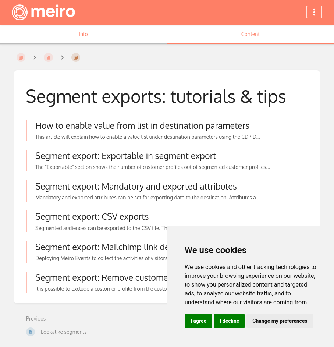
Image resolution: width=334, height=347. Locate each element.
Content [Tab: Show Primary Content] (250, 34)
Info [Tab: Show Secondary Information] (83, 34)
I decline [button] (229, 321)
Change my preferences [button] (279, 321)
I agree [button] (198, 321)
